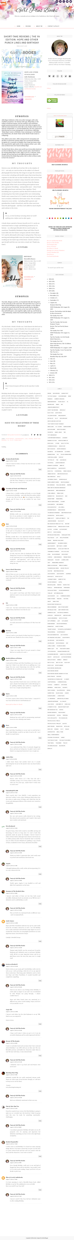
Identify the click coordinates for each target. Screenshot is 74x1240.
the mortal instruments (64, 629)
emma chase (60, 493)
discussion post (52, 507)
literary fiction (52, 706)
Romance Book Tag (55, 305)
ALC (58, 595)
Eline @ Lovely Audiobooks (14, 1177)
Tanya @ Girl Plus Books (17, 474)
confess (50, 557)
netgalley (50, 418)
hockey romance (52, 582)
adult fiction (65, 443)
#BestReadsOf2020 (66, 512)
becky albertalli (52, 468)
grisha (68, 690)
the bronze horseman (54, 512)
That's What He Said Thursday (56, 423)
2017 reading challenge (54, 637)
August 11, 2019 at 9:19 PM (11, 1074)
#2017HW (50, 571)
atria (49, 554)
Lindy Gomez (10, 921)
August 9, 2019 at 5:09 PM (11, 727)
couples (50, 684)
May (51, 363)
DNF (67, 643)
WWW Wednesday (52, 401)
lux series (67, 451)
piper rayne (67, 587)
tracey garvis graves (53, 501)
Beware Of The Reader (12, 1041)
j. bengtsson (60, 695)
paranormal (59, 498)
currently (56, 684)
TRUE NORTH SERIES (65, 648)
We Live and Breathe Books (54, 240)
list (57, 537)
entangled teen (52, 609)
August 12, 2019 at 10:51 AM (16, 1062)
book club (50, 665)
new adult (63, 410)
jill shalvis (63, 701)
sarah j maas (58, 432)
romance (50, 398)
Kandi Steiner (51, 598)
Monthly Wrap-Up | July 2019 (58, 356)
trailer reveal (51, 632)
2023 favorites (60, 640)
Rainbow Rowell (52, 548)
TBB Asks (59, 598)
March (52, 368)
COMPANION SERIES (65, 595)
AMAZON (28, 99)
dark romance (58, 557)
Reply (40, 469)
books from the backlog (54, 604)
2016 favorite (51, 573)
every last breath (60, 518)
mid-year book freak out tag (55, 523)
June (51, 361)
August (52, 302)
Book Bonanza (60, 643)
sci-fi (62, 729)
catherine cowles (52, 479)
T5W (57, 460)
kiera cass (67, 704)
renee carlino (67, 471)
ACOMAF (63, 501)
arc (62, 404)
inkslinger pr (62, 415)
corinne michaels (52, 446)
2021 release (51, 640)
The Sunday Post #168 (56, 330)
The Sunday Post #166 (56, 354)
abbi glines (51, 426)
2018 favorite (66, 637)
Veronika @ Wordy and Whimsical (16, 488)
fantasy (61, 457)
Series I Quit (51, 648)
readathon (59, 726)
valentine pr (62, 468)
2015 (50, 382)
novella (50, 587)
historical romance (62, 612)
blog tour (50, 412)
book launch (59, 515)
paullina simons (60, 485)
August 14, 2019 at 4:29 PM (15, 1162)
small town (60, 731)
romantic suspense (53, 465)
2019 (50, 291)
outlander (65, 620)
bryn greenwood (60, 490)
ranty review (51, 726)
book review (10, 438)
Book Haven (50, 254)
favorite (65, 687)
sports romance (61, 448)
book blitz (51, 576)
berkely (59, 659)
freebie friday (67, 557)
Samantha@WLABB (12, 790)
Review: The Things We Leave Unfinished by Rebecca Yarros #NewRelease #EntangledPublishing (60, 228)
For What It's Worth (52, 248)
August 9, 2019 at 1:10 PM (15, 647)
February (52, 370)
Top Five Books (52, 651)
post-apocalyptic (52, 718)
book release (63, 418)
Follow (49, 88)
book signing (57, 532)
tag (58, 454)
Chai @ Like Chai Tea (12, 1106)
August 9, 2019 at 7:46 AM (11, 461)
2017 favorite (64, 634)
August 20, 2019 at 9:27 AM (15, 1196)
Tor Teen (65, 598)
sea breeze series (62, 543)
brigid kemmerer (52, 607)
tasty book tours (52, 740)
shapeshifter (51, 731)
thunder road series (53, 568)
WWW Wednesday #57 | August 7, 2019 (61, 347)
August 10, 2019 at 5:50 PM (11, 893)
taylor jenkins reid (66, 454)
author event (63, 529)
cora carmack (51, 493)
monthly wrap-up (63, 440)
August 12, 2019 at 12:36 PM (16, 714)
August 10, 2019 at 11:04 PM (12, 923)
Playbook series (61, 645)
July (51, 358)
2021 (50, 286)
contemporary (19, 438)
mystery (67, 523)
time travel (51, 743)
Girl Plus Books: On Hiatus (60, 164)
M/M (66, 496)
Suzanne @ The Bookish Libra (15, 891)
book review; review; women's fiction (58, 673)
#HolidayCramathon (53, 634)
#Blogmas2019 (51, 476)
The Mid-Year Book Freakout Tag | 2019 (60, 208)
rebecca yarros (63, 565)
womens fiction (52, 526)
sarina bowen (67, 426)
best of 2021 (51, 662)
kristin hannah (65, 482)
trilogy (65, 743)
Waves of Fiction (51, 246)
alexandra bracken (53, 654)
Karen (8, 694)
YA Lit (11, 440)
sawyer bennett (52, 543)
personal (65, 715)
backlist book (52, 659)
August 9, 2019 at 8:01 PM (11, 759)
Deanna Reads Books (12, 459)
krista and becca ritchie (54, 421)
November (53, 295)
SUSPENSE (68, 573)
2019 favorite (51, 595)
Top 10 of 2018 (65, 551)
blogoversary (56, 554)
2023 (50, 281)
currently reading (59, 398)
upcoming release (52, 745)
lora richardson (60, 462)
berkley (65, 659)
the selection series (64, 740)
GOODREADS (29, 97)
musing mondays (52, 712)
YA (8, 440)
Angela (8, 863)
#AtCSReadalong (58, 593)
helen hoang (59, 693)
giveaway (64, 437)
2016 (50, 380)
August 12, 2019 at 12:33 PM (16, 813)
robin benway (51, 623)
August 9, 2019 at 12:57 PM (15, 590)
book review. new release (54, 668)
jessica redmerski (52, 618)
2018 (50, 375)
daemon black (63, 479)
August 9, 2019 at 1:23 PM (11, 660)
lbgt (49, 562)
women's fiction (52, 440)
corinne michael (62, 682)
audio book (58, 412)
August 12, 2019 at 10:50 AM (16, 1097)
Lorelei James (51, 645)
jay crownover (59, 451)
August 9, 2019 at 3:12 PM (11, 695)
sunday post (64, 393)
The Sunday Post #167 (56, 341)
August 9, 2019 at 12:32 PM (11, 571)
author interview (66, 657)
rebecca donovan (52, 565)
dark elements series (53, 482)
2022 (50, 284)
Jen (7, 603)
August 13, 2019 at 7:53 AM (11, 1144)
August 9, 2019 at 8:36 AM (11, 526)
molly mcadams (64, 537)
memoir (59, 584)
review (31, 438)
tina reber (58, 743)
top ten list (51, 460)
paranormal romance (58, 562)
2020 (50, 288)
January (52, 373)
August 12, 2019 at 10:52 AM (16, 1030)
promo (49, 540)
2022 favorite (51, 546)
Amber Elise (9, 757)
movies (61, 709)
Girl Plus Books (37, 10)
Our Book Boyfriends (52, 256)
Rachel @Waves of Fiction (14, 658)
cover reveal (58, 471)
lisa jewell (61, 507)
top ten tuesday (52, 396)
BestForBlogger (45, 1238)
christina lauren (52, 457)
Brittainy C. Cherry (62, 546)
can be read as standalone (55, 679)
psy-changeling (63, 718)
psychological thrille (54, 720)
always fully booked (65, 654)
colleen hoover (52, 415)
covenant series (52, 579)
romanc (56, 729)
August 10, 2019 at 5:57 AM (11, 792)
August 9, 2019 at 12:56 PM (15, 619)
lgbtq (60, 582)
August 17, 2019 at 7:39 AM (11, 1179)
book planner (59, 665)
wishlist (50, 748)
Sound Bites (51, 515)
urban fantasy (52, 473)
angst (49, 601)
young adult (18, 440)
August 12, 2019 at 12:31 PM (16, 852)
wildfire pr (62, 745)
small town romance (53, 734)
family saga (58, 687)
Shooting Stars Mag (12, 1073)
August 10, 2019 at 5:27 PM (11, 865)
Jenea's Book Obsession (13, 569)
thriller (50, 593)
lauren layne (65, 559)
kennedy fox (51, 496)
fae (68, 518)
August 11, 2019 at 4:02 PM (11, 1043)
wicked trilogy (65, 568)
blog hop (67, 662)
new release (51, 404)
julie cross (51, 704)
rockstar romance (62, 623)
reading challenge (58, 540)
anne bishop (51, 490)
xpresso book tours (63, 526)
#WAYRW (69, 485)
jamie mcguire (67, 615)
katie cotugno (63, 618)
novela (59, 715)
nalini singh (61, 712)
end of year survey (63, 607)
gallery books (61, 690)
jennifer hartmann (53, 701)
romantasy (51, 626)
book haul (51, 443)
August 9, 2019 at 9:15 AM (15, 550)
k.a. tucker (59, 426)
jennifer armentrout (53, 407)
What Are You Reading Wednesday (56, 487)
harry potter (61, 579)
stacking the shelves (53, 737)
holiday (57, 559)
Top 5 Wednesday (52, 435)
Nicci (7, 725)
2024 (50, 279)
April (51, 366)
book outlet (59, 576)
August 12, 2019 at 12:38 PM (16, 679)
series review (61, 509)
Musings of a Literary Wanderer (56, 250)
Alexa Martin (51, 504)
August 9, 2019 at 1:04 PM (11, 632)
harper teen (51, 693)
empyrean (50, 687)
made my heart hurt (63, 706)
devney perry (51, 498)
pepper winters (58, 587)
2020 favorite (60, 573)
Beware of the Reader (53, 242)
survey (63, 737)
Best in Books (51, 448)
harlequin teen (66, 534)
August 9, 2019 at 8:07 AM (15, 475)
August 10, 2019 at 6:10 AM (11, 828)
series (57, 404)
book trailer (51, 676)
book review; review (53, 670)
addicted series (61, 429)
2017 (50, 377)
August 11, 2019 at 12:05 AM (12, 966)
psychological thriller (54, 723)
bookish (59, 676)
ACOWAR (56, 529)
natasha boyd (51, 715)
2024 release (51, 643)
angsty (49, 657)
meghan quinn (51, 584)
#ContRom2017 (61, 632)
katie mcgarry (51, 429)
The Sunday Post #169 (56, 315)
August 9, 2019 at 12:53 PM (11, 605)
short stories (59, 626)
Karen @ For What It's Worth (14, 704)
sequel (67, 729)
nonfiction (66, 584)
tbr (65, 432)
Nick (7, 524)
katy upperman (51, 620)
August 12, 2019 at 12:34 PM (16, 776)
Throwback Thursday (53, 551)
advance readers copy (63, 651)
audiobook (63, 460)
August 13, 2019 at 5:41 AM (11, 1108)
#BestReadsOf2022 (59, 571)
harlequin (50, 559)
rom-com (50, 729)
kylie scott (61, 521)
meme (69, 396)
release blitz (59, 496)
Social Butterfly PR (63, 548)
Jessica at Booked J (12, 964)
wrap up (62, 465)
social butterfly (52, 590)
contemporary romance (54, 437)
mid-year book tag (53, 709)
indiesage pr (58, 615)
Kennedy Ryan (51, 454)
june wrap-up (59, 704)
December (53, 293)
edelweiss (50, 451)
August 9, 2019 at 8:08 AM (15, 511)
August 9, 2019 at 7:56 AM (11, 490)
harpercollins (52, 612)
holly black (51, 537)
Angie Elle (9, 1009)
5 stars (57, 443)
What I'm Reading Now (60, 115)
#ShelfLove (62, 446)
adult (58, 476)
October (52, 298)
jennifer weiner (52, 521)
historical (51, 462)
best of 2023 (59, 662)
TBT (57, 648)
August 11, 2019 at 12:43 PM (12, 1011)
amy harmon (60, 504)
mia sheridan (51, 485)
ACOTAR (50, 529)
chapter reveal (52, 682)
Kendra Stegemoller (12, 1142)
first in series (51, 690)
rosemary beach (52, 509)
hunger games (51, 695)
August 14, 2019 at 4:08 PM (15, 1127)
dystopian (64, 684)
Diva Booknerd (10, 826)
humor (67, 693)
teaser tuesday (52, 629)
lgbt (26, 438)
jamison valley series (63, 698)
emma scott (51, 518)
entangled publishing (54, 534)
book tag (50, 471)
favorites (50, 432)
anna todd (56, 601)
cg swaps (66, 679)
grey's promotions (63, 609)
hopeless (50, 615)
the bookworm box (64, 590)
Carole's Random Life (53, 252)
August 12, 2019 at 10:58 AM (16, 987)
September (53, 300)
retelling (67, 726)
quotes (64, 723)
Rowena (8, 630)
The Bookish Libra (52, 244)
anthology (56, 657)
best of (50, 532)
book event (65, 554)
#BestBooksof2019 (62, 473)
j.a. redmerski (51, 698)
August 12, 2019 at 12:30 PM (16, 880)
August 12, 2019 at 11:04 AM (16, 947)
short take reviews (53, 410)
